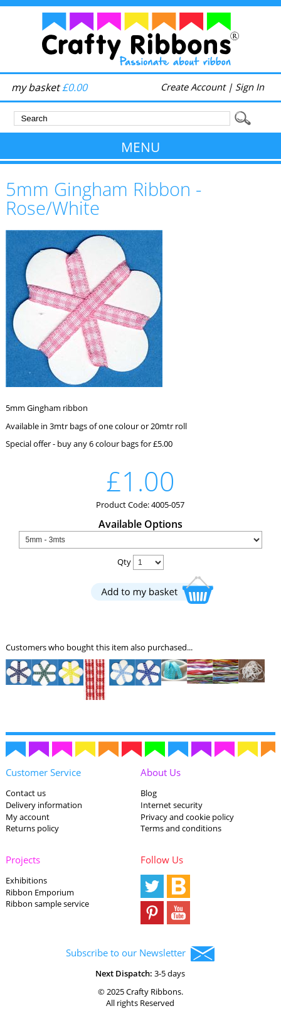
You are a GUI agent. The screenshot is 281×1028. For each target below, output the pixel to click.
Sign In (249, 86)
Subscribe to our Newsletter (140, 953)
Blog (148, 793)
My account (28, 817)
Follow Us (161, 859)
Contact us (26, 793)
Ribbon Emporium (40, 892)
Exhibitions (26, 880)
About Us (160, 772)
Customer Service (43, 772)
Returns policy (32, 828)
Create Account (193, 86)
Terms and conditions (180, 828)
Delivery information (44, 805)
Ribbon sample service (47, 903)
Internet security (171, 805)
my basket (49, 87)
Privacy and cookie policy (187, 817)
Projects (23, 859)
